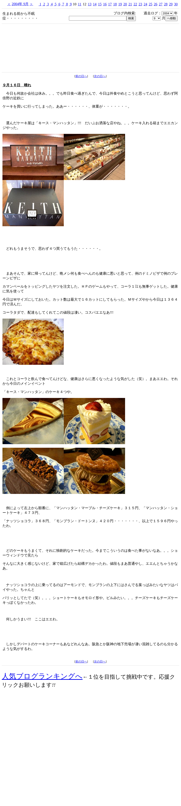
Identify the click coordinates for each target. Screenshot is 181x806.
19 (120, 4)
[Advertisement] (90, 766)
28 (166, 4)
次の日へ (100, 76)
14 (94, 4)
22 (135, 4)
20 (125, 4)
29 (170, 4)
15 (100, 4)
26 (155, 4)
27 (160, 4)
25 (150, 4)
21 (130, 4)
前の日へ (81, 76)
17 (110, 4)
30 (176, 4)
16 (105, 4)
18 (115, 4)
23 (140, 4)
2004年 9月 (20, 4)
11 (79, 4)
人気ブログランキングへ (42, 676)
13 (90, 4)
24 (145, 4)
